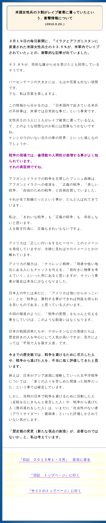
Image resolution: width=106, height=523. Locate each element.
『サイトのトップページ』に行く (55, 491)
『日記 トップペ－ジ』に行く (55, 475)
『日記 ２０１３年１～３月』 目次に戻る (55, 459)
